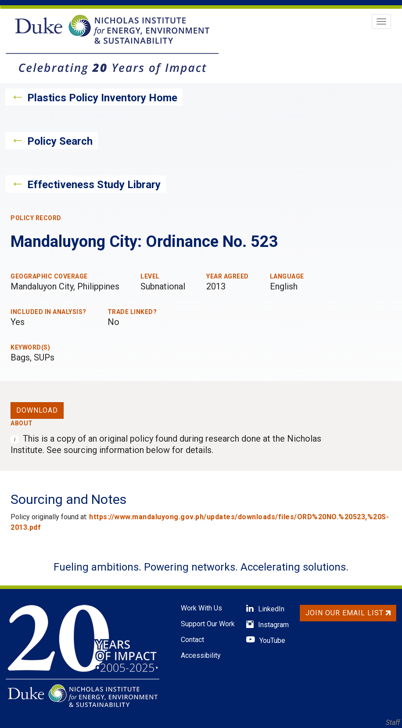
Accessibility (201, 655)
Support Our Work (208, 624)
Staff (393, 722)
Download (37, 410)
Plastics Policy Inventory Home (102, 98)
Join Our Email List (348, 613)
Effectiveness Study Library (94, 184)
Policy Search (60, 141)
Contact (192, 639)
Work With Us (201, 608)
